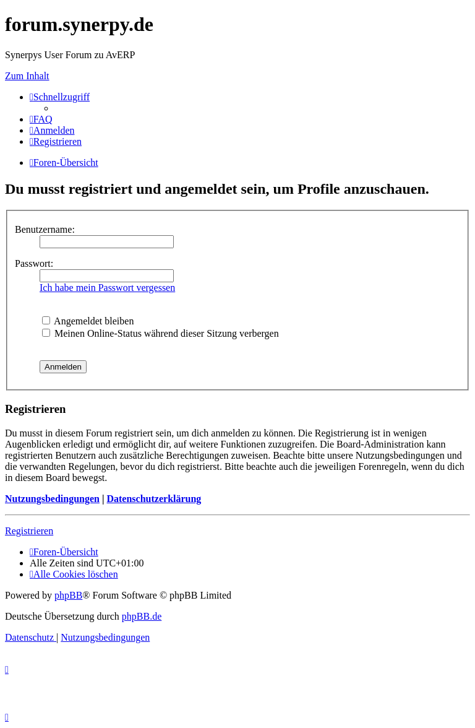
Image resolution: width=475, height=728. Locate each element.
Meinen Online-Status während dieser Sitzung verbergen (160, 333)
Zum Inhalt (27, 76)
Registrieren (29, 531)
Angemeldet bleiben (88, 321)
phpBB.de (141, 616)
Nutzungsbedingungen (52, 498)
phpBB (68, 595)
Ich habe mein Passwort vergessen (107, 287)
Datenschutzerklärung (153, 498)
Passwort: (34, 263)
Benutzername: (45, 229)
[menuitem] (41, 119)
